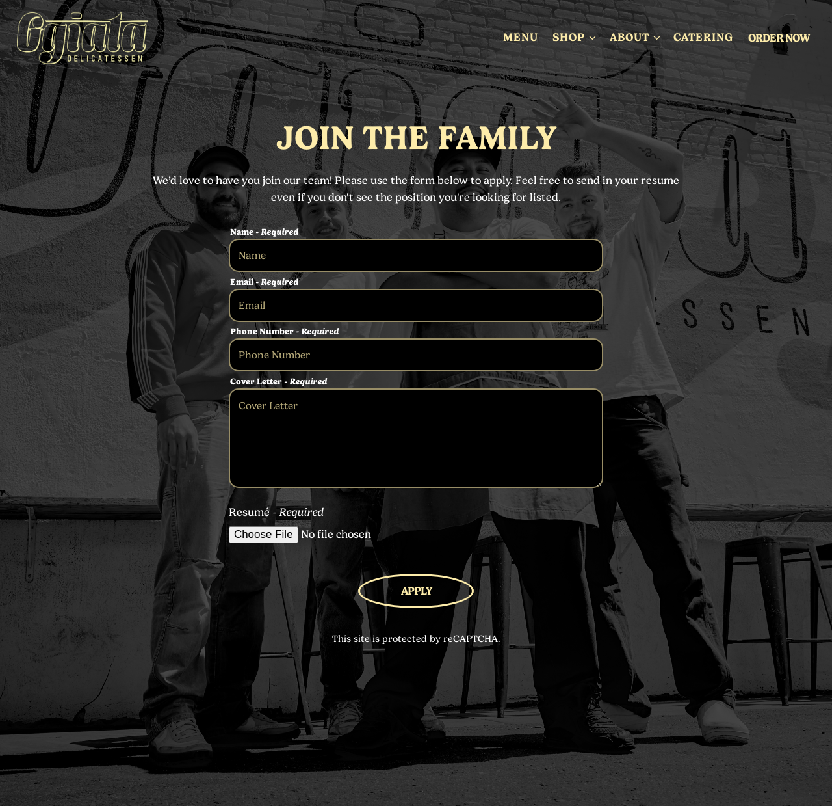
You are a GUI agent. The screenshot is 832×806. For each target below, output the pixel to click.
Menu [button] (520, 37)
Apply (416, 590)
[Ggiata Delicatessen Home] (88, 37)
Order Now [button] (778, 37)
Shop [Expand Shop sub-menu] (574, 36)
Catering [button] (703, 37)
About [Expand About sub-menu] (634, 36)
